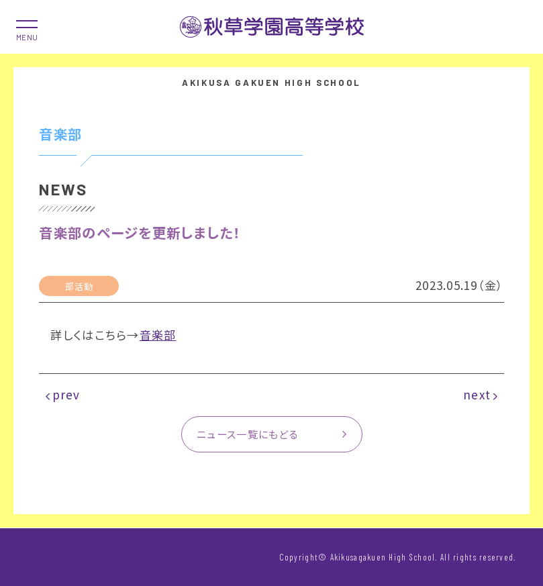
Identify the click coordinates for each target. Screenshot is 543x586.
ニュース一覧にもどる (248, 433)
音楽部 (158, 334)
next (477, 394)
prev (66, 394)
